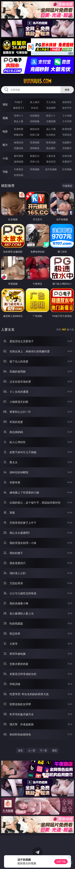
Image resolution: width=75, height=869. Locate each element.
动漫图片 (67, 142)
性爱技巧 (67, 161)
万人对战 (51, 102)
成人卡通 (51, 129)
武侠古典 (67, 155)
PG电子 (19, 102)
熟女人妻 (18, 121)
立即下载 (61, 861)
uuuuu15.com (37, 81)
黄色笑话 (51, 161)
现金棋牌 (51, 107)
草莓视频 (34, 169)
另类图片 (67, 148)
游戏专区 (67, 102)
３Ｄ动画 (67, 115)
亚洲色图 (34, 142)
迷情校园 (18, 161)
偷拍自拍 (34, 129)
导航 (5, 172)
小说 (5, 158)
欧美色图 (51, 142)
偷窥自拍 (18, 142)
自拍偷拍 (34, 115)
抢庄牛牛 (67, 107)
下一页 (43, 750)
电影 (5, 131)
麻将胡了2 (18, 107)
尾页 (54, 750)
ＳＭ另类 (67, 121)
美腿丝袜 (18, 148)
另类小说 (34, 161)
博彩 (5, 104)
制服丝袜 (18, 134)
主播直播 (51, 121)
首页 (20, 750)
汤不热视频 (51, 169)
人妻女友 (51, 155)
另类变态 (67, 134)
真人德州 (34, 102)
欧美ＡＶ (51, 115)
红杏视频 (67, 169)
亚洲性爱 (18, 129)
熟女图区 (51, 148)
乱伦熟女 (51, 134)
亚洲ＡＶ (18, 115)
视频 (5, 118)
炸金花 (34, 107)
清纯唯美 (34, 148)
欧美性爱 (67, 129)
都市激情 (18, 155)
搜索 (67, 89)
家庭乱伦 (34, 155)
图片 (5, 145)
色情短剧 (18, 175)
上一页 (31, 750)
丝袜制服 (34, 121)
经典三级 (34, 134)
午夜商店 (18, 169)
